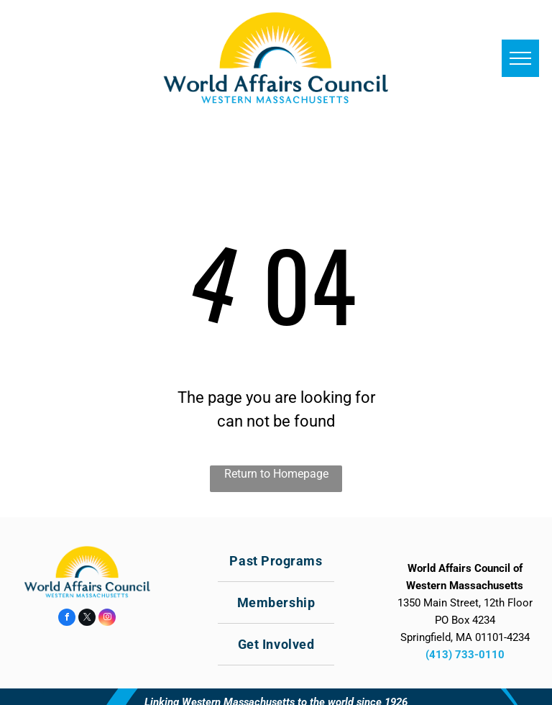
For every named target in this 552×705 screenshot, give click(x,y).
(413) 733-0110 (465, 654)
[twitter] (87, 619)
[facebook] (66, 619)
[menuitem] (276, 561)
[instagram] (107, 619)
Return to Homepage (276, 474)
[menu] (520, 58)
